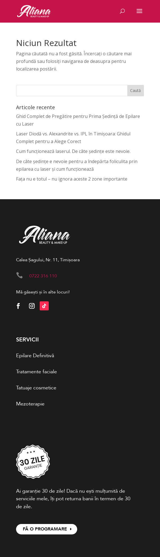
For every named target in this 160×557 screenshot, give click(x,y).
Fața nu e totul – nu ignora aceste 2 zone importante (71, 179)
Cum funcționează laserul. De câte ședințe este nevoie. (73, 151)
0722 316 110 (43, 276)
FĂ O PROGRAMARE (45, 529)
